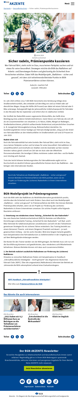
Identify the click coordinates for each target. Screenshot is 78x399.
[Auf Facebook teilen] (12, 93)
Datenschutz (40, 386)
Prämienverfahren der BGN (31, 284)
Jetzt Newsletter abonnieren (39, 368)
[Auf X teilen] (17, 93)
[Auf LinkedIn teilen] (22, 93)
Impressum (29, 386)
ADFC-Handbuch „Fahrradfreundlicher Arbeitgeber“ (29, 279)
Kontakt (50, 386)
